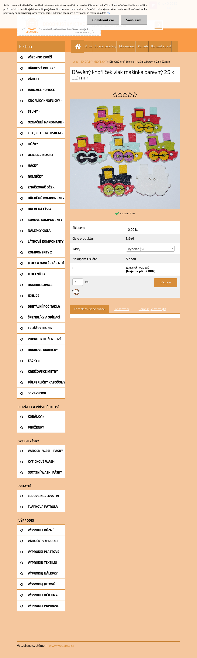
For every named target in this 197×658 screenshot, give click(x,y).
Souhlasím (134, 20)
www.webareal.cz (61, 645)
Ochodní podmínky (105, 46)
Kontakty (143, 46)
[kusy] (77, 282)
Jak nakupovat (127, 46)
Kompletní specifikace (89, 308)
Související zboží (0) (152, 308)
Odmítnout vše (103, 20)
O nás (88, 46)
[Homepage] (79, 46)
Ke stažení (121, 308)
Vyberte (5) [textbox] (136, 248)
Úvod (75, 61)
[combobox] (150, 249)
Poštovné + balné (161, 46)
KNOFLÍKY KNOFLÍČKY (94, 61)
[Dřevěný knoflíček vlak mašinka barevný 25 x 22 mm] (125, 100)
